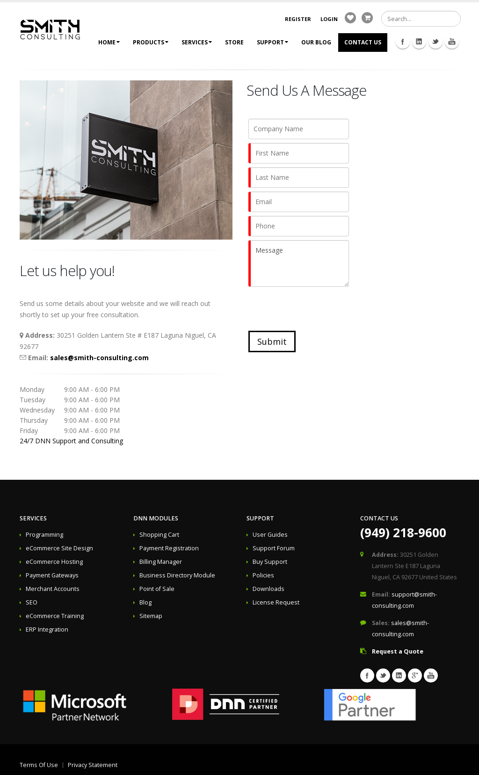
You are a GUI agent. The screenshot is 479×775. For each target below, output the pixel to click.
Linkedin (419, 42)
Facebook (403, 42)
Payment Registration (169, 548)
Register (298, 18)
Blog (145, 602)
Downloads (268, 589)
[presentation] (319, 309)
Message (298, 263)
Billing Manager (160, 562)
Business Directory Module (177, 575)
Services (196, 42)
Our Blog (316, 42)
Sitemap (150, 616)
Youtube (452, 42)
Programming (44, 535)
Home (109, 42)
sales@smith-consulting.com (99, 357)
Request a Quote (397, 651)
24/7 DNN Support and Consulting (71, 440)
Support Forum (274, 548)
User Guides (270, 535)
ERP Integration (47, 629)
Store (234, 42)
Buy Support (270, 562)
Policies (263, 575)
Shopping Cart (159, 535)
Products (150, 42)
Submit (272, 341)
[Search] (421, 19)
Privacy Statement (92, 765)
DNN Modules (155, 518)
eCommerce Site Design (59, 548)
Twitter (435, 42)
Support (272, 42)
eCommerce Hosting (54, 562)
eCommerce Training (55, 616)
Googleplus (415, 675)
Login (329, 18)
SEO (31, 602)
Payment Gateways (52, 575)
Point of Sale (156, 589)
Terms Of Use (39, 765)
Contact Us (362, 42)
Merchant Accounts (53, 589)
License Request (276, 602)
